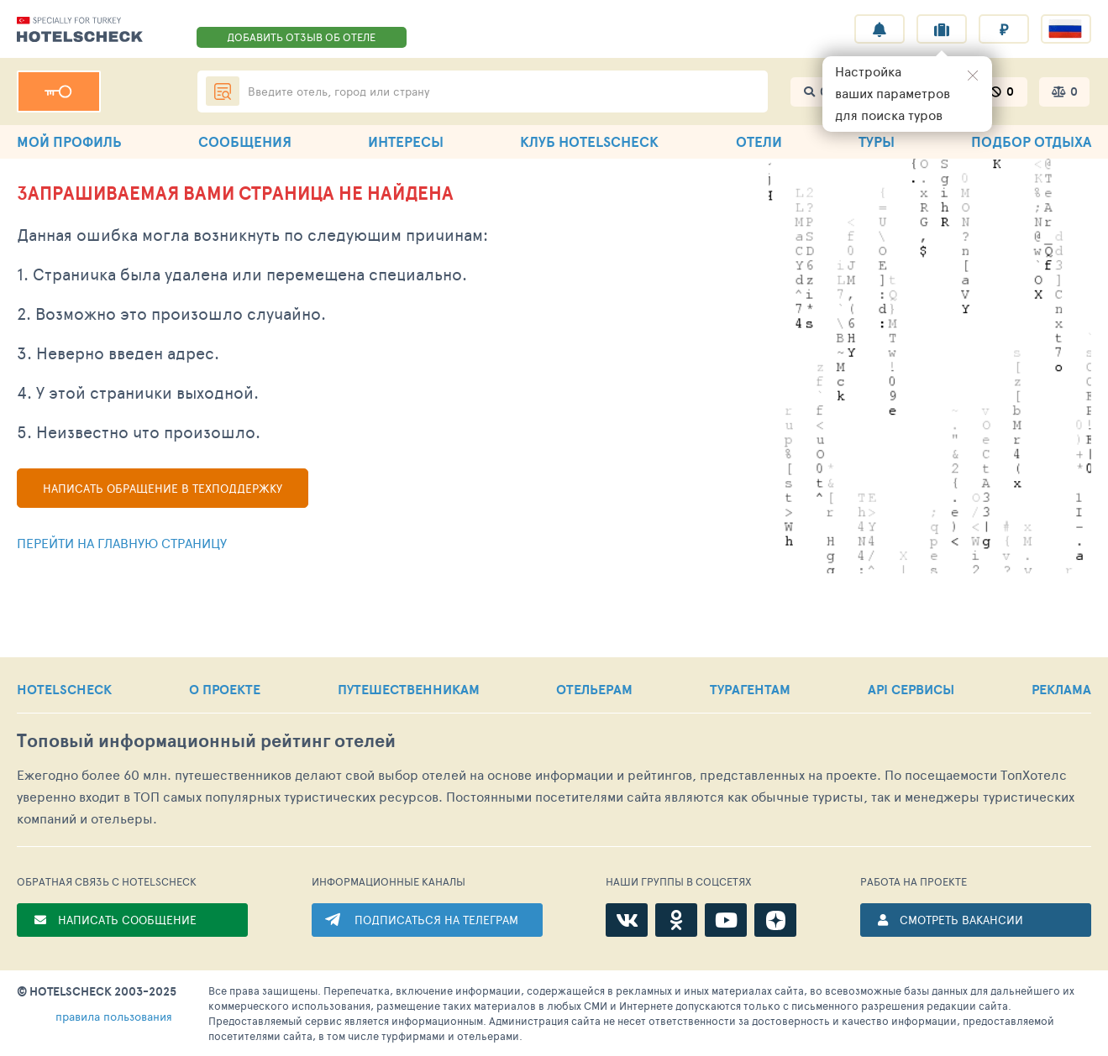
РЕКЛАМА (1061, 689)
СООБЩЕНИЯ (244, 141)
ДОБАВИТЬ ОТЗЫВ (301, 36)
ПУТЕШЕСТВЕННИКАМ (409, 689)
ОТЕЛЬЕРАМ (594, 689)
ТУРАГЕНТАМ (750, 689)
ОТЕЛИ (759, 141)
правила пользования (113, 1016)
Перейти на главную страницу (122, 542)
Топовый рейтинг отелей (206, 740)
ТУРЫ (877, 141)
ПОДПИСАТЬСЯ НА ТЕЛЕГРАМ (436, 920)
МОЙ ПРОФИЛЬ (69, 141)
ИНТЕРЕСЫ (406, 141)
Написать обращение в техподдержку (162, 488)
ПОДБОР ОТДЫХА (1031, 141)
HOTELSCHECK (64, 689)
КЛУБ (589, 141)
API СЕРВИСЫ (911, 689)
